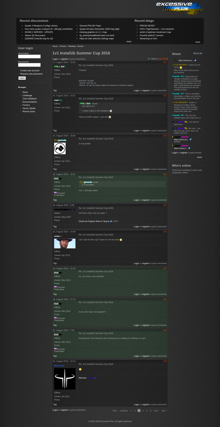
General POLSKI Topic (90, 25)
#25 (165, 205)
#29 (165, 330)
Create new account (29, 70)
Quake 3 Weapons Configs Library (41, 25)
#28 (165, 299)
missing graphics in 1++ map (93, 32)
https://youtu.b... (181, 148)
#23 (165, 135)
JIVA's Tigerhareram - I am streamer (157, 29)
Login (55, 59)
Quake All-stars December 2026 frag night (99, 29)
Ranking (71, 46)
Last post (162, 58)
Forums (26, 105)
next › (156, 411)
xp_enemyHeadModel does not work (97, 35)
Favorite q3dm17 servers (151, 35)
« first (114, 411)
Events (81, 46)
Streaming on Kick (148, 38)
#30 (165, 361)
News (25, 92)
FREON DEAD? (147, 25)
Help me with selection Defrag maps (97, 38)
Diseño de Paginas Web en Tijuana (94, 221)
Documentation (30, 102)
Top (55, 90)
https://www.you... (186, 60)
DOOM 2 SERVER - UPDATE (39, 32)
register (64, 59)
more (128, 41)
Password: (24, 62)
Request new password (31, 74)
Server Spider (29, 108)
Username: (24, 53)
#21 (165, 62)
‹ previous (123, 411)
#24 (165, 174)
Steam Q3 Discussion (35, 35)
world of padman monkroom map (155, 32)
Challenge (27, 95)
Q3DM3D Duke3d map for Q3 (39, 38)
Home (55, 46)
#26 (165, 231)
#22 (165, 95)
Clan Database (30, 98)
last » (164, 411)
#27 (165, 268)
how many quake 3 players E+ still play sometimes (49, 29)
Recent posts (29, 111)
